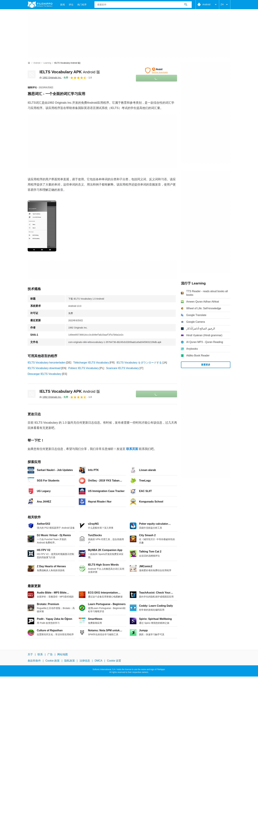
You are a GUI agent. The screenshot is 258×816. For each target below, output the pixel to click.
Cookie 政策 (52, 660)
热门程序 (82, 4)
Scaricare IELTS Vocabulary (122, 368)
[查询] (143, 4)
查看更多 (205, 364)
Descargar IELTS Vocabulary (44, 374)
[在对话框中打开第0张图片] (42, 225)
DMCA (98, 660)
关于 (30, 654)
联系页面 (132, 449)
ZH (224, 5)
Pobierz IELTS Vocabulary (83, 368)
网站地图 (62, 654)
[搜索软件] (185, 4)
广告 (50, 654)
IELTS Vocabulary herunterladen (46, 362)
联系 (40, 654)
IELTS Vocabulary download (44, 368)
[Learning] (47, 63)
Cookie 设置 (114, 660)
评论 (71, 4)
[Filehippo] (40, 4)
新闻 (62, 4)
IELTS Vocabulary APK (69, 72)
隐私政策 (69, 660)
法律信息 (84, 660)
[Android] (36, 63)
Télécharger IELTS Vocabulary (91, 362)
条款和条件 (34, 660)
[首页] (29, 62)
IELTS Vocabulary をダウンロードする (139, 362)
